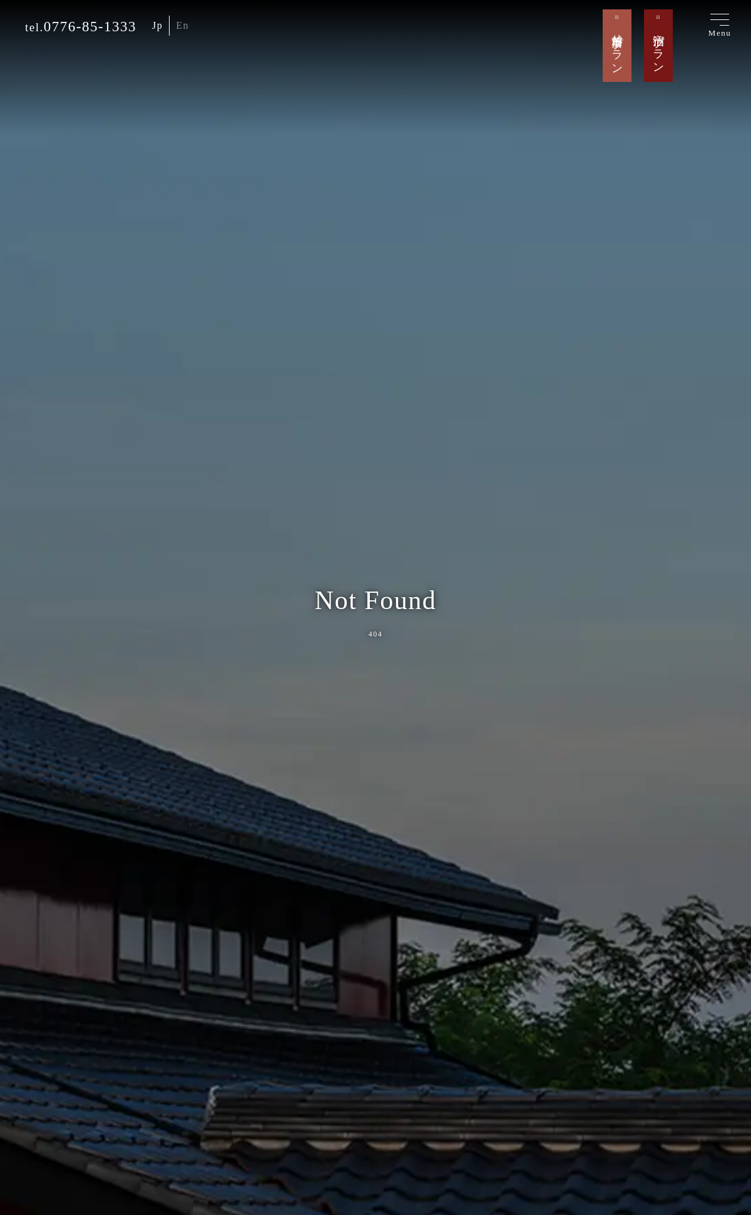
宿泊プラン (658, 47)
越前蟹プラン (617, 47)
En (182, 25)
